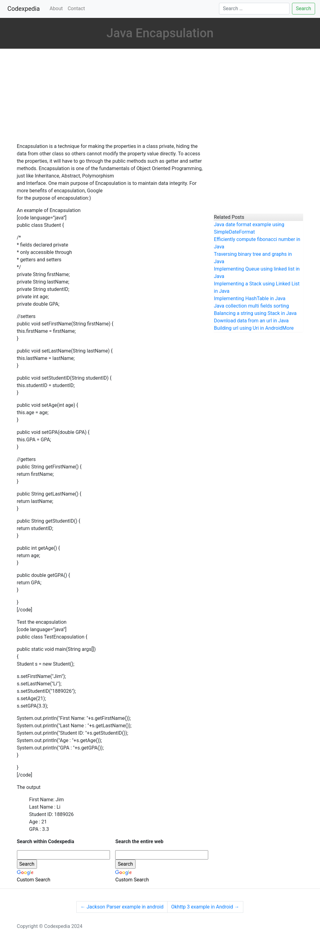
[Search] (254, 8)
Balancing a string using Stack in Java (255, 313)
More (288, 328)
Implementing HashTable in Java (249, 298)
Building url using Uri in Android (248, 328)
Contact (76, 8)
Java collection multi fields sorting (251, 306)
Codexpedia (24, 8)
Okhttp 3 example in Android (205, 907)
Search (303, 8)
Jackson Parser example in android (121, 907)
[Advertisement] (111, 96)
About (56, 8)
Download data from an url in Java (251, 321)
